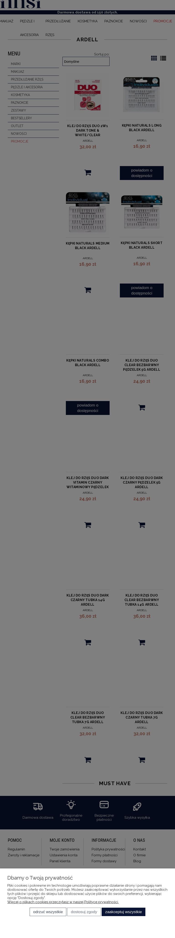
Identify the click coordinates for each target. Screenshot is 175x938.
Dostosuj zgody (84, 911)
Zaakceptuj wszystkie (123, 911)
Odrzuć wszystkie (48, 911)
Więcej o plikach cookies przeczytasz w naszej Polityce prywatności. (63, 902)
